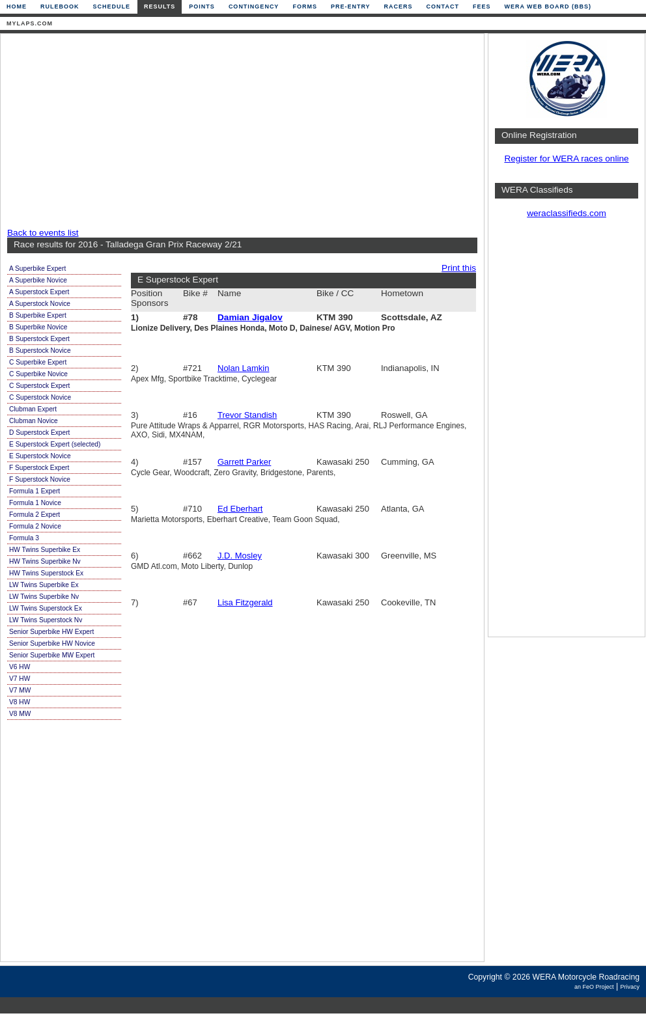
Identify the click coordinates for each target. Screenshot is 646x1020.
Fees (482, 6)
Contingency (254, 6)
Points (202, 6)
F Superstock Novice (39, 479)
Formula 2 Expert (34, 514)
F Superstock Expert (39, 467)
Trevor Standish (247, 415)
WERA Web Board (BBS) (547, 6)
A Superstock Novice (39, 303)
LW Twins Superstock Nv (45, 620)
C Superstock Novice (40, 397)
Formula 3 (24, 538)
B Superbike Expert (37, 315)
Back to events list (43, 233)
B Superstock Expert (39, 338)
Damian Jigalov (250, 317)
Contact (443, 6)
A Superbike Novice (38, 280)
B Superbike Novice (38, 327)
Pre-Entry (351, 6)
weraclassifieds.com (566, 213)
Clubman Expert (33, 409)
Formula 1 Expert (34, 491)
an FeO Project (594, 987)
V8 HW (19, 702)
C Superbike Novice (38, 374)
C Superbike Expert (37, 362)
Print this (459, 268)
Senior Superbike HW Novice (52, 643)
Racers (398, 6)
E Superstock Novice (40, 456)
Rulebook (59, 6)
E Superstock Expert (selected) (54, 444)
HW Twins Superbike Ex (44, 549)
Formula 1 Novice (35, 502)
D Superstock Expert (39, 432)
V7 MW (20, 690)
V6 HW (19, 666)
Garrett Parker (244, 462)
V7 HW (19, 678)
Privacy (629, 987)
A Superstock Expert (39, 292)
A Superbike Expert (37, 268)
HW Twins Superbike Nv (45, 561)
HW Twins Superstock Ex (46, 573)
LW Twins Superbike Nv (44, 596)
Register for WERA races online (566, 158)
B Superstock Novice (40, 350)
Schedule (112, 6)
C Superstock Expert (39, 385)
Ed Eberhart (240, 509)
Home (17, 6)
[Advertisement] (238, 131)
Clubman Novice (33, 420)
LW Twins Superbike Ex (44, 584)
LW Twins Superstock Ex (45, 608)
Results (159, 6)
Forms (304, 6)
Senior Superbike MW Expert (51, 655)
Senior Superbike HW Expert (51, 631)
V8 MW (20, 713)
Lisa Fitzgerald (245, 602)
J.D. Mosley (240, 555)
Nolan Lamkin (244, 368)
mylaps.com (30, 23)
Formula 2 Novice (35, 526)
